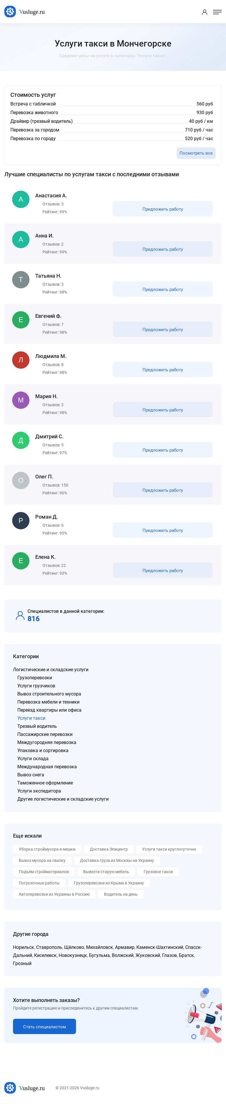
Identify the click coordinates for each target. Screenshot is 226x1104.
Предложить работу (162, 209)
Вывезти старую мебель (106, 871)
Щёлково (74, 947)
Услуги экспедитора (39, 791)
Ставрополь (49, 947)
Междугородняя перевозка (46, 742)
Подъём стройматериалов (44, 871)
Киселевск (45, 955)
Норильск (23, 947)
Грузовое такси (158, 871)
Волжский (123, 955)
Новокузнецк (73, 955)
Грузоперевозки (34, 677)
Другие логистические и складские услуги (63, 799)
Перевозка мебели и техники (48, 702)
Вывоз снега (30, 775)
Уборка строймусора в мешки (47, 849)
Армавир (124, 947)
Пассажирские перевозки (45, 734)
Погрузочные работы (39, 883)
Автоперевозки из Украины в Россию (54, 894)
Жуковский (148, 955)
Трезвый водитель (37, 726)
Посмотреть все (196, 153)
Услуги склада (33, 758)
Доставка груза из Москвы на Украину (117, 860)
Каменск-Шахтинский (159, 947)
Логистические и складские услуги (50, 669)
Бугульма (99, 955)
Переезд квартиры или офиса (49, 710)
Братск (186, 955)
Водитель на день (121, 894)
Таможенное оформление (45, 783)
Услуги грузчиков (36, 686)
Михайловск (99, 947)
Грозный (22, 963)
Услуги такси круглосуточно (169, 849)
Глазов (169, 955)
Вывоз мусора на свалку (42, 860)
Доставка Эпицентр (109, 849)
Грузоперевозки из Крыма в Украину (109, 883)
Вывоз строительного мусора (49, 694)
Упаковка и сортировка (42, 750)
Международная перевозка (47, 766)
